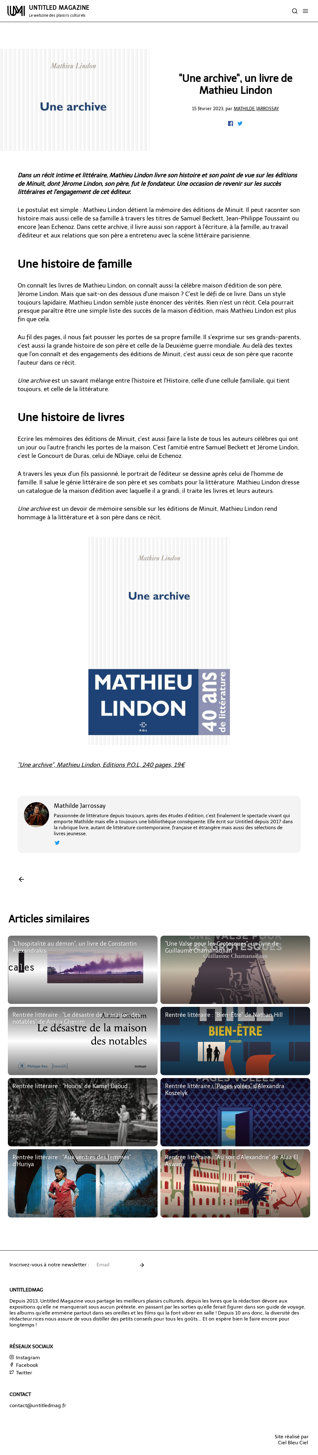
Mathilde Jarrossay (256, 108)
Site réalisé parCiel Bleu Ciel (292, 1440)
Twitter (20, 1373)
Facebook (23, 1365)
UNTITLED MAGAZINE (59, 11)
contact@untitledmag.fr (37, 1405)
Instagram (24, 1358)
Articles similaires (48, 919)
